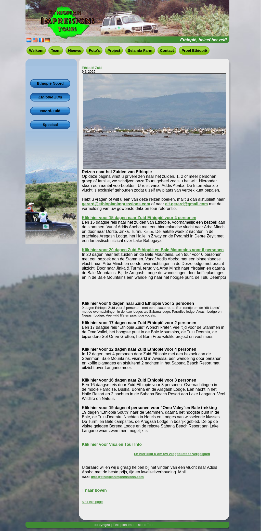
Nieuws (74, 50)
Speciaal (50, 125)
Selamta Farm (140, 50)
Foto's (94, 50)
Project (114, 50)
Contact (167, 50)
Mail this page (92, 502)
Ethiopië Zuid (50, 97)
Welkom (36, 50)
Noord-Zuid (50, 111)
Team (55, 50)
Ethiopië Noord (50, 83)
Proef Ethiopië (194, 50)
